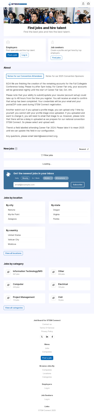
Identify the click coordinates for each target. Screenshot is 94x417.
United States (14, 235)
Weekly (25, 178)
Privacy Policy (47, 331)
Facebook (52, 337)
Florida (56, 219)
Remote (11, 210)
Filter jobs (48, 155)
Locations (47, 373)
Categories (47, 377)
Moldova (12, 244)
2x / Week (36, 178)
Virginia (56, 214)
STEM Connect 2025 (47, 410)
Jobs (47, 348)
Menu (5, 4)
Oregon (56, 210)
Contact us (47, 324)
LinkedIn (47, 337)
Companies (47, 352)
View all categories (14, 308)
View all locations (13, 253)
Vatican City (13, 239)
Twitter (42, 337)
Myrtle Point (13, 214)
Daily (17, 178)
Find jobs (56, 58)
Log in (24, 55)
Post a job (12, 55)
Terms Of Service (47, 328)
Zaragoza (12, 219)
